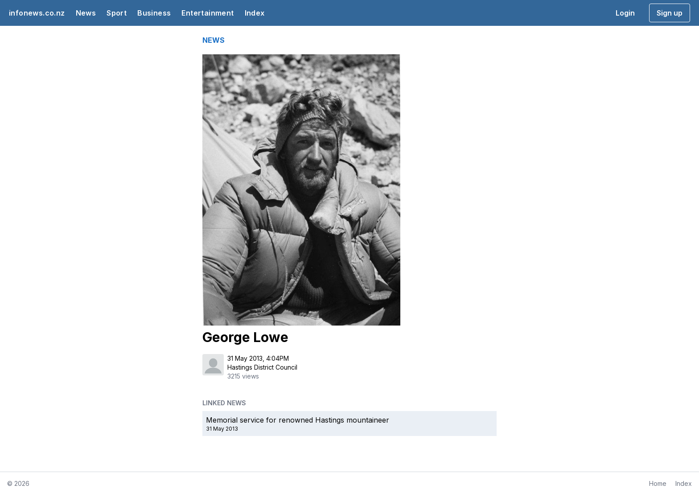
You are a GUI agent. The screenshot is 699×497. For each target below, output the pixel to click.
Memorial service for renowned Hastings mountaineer (297, 420)
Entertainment (207, 12)
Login (625, 12)
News (86, 12)
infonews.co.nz (37, 12)
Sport (117, 12)
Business (154, 12)
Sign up (670, 12)
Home (657, 483)
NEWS (213, 40)
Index (255, 12)
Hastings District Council (262, 367)
